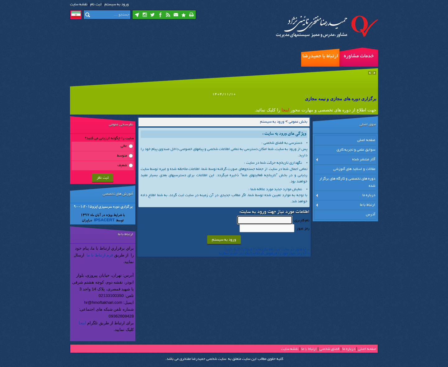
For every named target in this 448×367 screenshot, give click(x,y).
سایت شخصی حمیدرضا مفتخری (203, 359)
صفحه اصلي (367, 349)
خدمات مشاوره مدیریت (359, 60)
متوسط (122, 156)
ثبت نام (95, 4)
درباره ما (349, 349)
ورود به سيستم (117, 4)
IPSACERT (104, 221)
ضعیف (122, 165)
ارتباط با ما (309, 349)
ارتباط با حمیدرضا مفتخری (320, 60)
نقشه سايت (78, 4)
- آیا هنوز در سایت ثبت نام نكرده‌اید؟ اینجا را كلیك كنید (267, 249)
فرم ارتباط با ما (99, 255)
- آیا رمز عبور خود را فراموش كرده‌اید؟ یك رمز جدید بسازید (264, 254)
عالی (124, 146)
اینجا (82, 323)
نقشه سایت (289, 349)
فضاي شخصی (329, 349)
